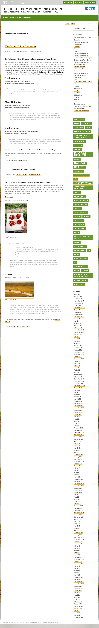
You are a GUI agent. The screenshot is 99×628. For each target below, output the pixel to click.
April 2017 (77, 475)
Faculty (76, 51)
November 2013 (79, 559)
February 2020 (78, 401)
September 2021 (79, 359)
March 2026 (78, 296)
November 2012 (79, 584)
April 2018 (77, 450)
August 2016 (78, 492)
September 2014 (79, 544)
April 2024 (77, 312)
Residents (77, 99)
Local (75, 79)
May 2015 (77, 526)
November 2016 (79, 486)
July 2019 (77, 417)
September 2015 (79, 517)
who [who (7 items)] (76, 270)
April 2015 (77, 528)
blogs (22, 2)
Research (77, 97)
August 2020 (78, 388)
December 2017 (79, 459)
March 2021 (77, 372)
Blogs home (78, 2)
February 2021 (78, 374)
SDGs (76, 102)
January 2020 (78, 403)
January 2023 (78, 328)
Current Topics (78, 44)
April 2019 (77, 423)
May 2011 (77, 615)
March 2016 (77, 504)
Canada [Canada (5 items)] (87, 123)
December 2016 (79, 483)
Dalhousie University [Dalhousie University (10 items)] (81, 136)
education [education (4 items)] (79, 141)
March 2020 (78, 399)
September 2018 (79, 439)
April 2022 (77, 343)
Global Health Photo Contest (21, 326)
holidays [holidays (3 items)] (78, 171)
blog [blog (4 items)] (76, 123)
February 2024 (78, 314)
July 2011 (77, 610)
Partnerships (78, 88)
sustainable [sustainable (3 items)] (80, 246)
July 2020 (77, 390)
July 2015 (77, 521)
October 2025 (78, 303)
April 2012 (77, 599)
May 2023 (77, 321)
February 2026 (78, 299)
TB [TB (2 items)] (89, 250)
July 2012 (77, 593)
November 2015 (79, 512)
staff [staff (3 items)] (76, 242)
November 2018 (79, 434)
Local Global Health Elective (83, 82)
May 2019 (77, 421)
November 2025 (79, 301)
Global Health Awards (81, 53)
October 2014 (78, 541)
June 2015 (77, 524)
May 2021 (77, 368)
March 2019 (77, 426)
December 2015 (79, 510)
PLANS (76, 90)
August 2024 (78, 310)
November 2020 (79, 381)
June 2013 (77, 568)
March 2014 (77, 555)
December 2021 (79, 352)
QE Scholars (78, 95)
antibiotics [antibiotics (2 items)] (79, 119)
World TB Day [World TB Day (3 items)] (80, 280)
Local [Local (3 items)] (77, 193)
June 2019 (77, 419)
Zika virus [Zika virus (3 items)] (79, 284)
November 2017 (79, 461)
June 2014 (77, 548)
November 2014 (79, 539)
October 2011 (78, 604)
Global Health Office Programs (83, 58)
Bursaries (77, 40)
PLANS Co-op (78, 93)
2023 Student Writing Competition (20, 46)
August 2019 (78, 414)
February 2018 (78, 455)
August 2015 (78, 519)
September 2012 (79, 588)
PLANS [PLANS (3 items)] (86, 216)
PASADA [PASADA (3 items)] (77, 208)
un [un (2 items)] (75, 262)
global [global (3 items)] (77, 149)
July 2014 (77, 546)
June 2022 (77, 339)
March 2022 (78, 345)
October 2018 (78, 437)
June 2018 (77, 446)
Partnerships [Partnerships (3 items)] (80, 205)
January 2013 (78, 579)
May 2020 (77, 394)
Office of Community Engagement (34, 9)
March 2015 (77, 530)
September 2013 (79, 564)
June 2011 (77, 613)
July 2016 (77, 495)
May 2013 (77, 570)
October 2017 (78, 463)
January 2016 (78, 508)
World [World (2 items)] (85, 270)
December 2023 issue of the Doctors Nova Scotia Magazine (39, 150)
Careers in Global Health (81, 42)
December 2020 (79, 379)
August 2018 (78, 441)
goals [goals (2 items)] (76, 159)
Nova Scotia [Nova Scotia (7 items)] (81, 201)
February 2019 (78, 428)
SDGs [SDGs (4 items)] (76, 232)
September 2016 (79, 490)
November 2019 (79, 408)
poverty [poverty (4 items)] (78, 221)
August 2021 (78, 361)
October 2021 (78, 356)
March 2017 (77, 477)
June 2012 (77, 595)
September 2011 (79, 606)
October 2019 (78, 410)
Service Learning (79, 104)
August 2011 (78, 608)
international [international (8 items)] (82, 183)
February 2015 (78, 532)
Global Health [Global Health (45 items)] (80, 154)
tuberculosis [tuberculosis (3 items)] (80, 258)
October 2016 (78, 488)
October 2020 (78, 383)
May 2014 (77, 550)
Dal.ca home (68, 2)
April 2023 (77, 323)
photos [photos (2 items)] (77, 216)
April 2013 (77, 573)
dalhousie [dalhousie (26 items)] (82, 131)
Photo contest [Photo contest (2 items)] (80, 212)
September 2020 (79, 385)
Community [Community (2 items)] (78, 127)
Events (76, 49)
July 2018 (77, 443)
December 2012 (79, 581)
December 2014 (79, 537)
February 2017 (78, 479)
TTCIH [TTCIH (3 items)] (76, 254)
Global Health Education (81, 55)
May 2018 (77, 448)
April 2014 (77, 553)
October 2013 (78, 561)
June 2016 (77, 497)
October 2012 (78, 586)
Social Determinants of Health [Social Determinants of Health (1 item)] (82, 237)
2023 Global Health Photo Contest (20, 170)
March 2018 (77, 452)
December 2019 (79, 405)
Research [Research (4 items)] (79, 224)
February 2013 (78, 577)
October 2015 (78, 515)
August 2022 (78, 334)
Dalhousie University (9, 2)
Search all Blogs (90, 2)
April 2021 (77, 370)
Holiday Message (79, 64)
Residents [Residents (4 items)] (79, 228)
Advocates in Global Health (82, 38)
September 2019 (79, 412)
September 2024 (79, 307)
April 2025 (77, 305)
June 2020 (77, 392)
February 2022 (78, 348)
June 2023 (77, 319)
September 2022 (79, 332)
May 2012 (77, 597)
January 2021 (78, 377)
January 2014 (78, 557)
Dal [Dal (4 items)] (88, 127)
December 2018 (79, 432)
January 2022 (78, 350)
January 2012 (78, 602)
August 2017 (78, 466)
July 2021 (77, 363)
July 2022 (77, 336)
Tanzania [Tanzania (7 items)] (79, 250)
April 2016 (77, 501)
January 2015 (78, 535)
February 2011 (78, 617)
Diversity (77, 46)
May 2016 (77, 499)
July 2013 (77, 566)
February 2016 (78, 506)
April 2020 (77, 397)
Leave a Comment (35, 51)
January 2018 (78, 457)
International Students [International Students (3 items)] (80, 188)
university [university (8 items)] (80, 266)
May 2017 (77, 472)
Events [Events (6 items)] (78, 145)
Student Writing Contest (19, 160)
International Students (81, 73)
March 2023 (78, 325)
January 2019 (78, 430)
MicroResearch (78, 84)
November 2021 (79, 354)
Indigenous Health (79, 67)
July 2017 (77, 468)
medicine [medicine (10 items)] (79, 197)
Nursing (76, 86)
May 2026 (77, 294)
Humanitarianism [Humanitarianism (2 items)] (81, 175)
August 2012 (78, 590)
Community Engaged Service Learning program (22, 70)
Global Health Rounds (81, 62)
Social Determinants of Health (83, 106)
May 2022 (77, 341)
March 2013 (77, 575)
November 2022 (79, 330)
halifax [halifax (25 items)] (80, 163)
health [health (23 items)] (79, 167)
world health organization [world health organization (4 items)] (81, 275)
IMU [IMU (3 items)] (75, 179)
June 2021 (77, 365)
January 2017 (78, 481)
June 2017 (77, 470)
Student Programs (79, 108)
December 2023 (79, 316)
